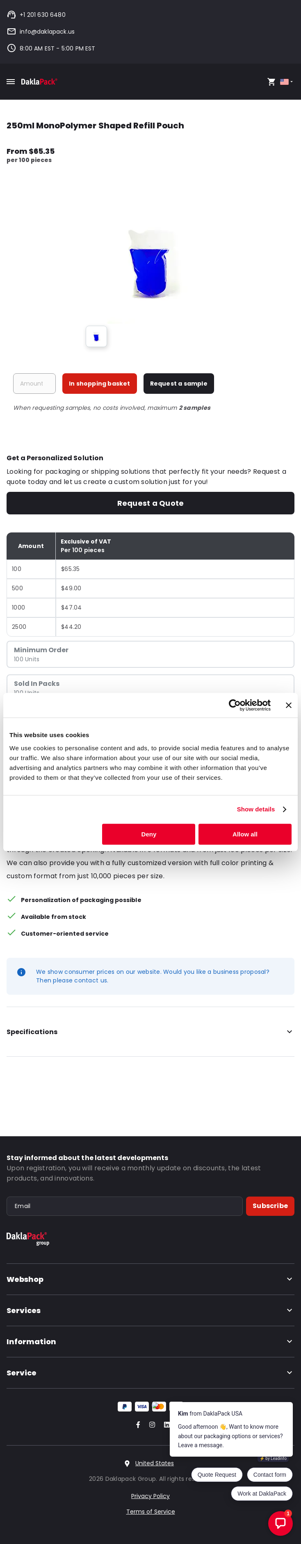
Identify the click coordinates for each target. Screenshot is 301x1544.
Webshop (150, 1279)
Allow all (245, 834)
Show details (256, 809)
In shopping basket (99, 383)
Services (150, 1310)
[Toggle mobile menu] (11, 81)
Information (150, 1341)
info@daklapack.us (41, 32)
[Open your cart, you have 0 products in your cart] (271, 81)
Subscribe (270, 1206)
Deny (149, 834)
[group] (96, 336)
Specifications (150, 1032)
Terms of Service (150, 1511)
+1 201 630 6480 (36, 15)
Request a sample (179, 383)
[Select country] (287, 82)
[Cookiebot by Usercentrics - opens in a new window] (235, 705)
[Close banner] (289, 705)
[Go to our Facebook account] (136, 1425)
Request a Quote (150, 503)
